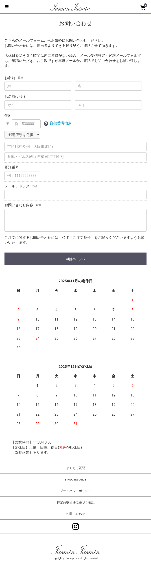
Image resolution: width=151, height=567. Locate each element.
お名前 (9, 78)
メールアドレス (17, 186)
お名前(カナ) (14, 96)
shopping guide (75, 479)
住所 (8, 115)
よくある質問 (75, 468)
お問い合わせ (75, 514)
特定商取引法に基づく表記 (75, 502)
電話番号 (11, 167)
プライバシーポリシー (75, 491)
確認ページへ (75, 259)
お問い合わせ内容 (18, 205)
